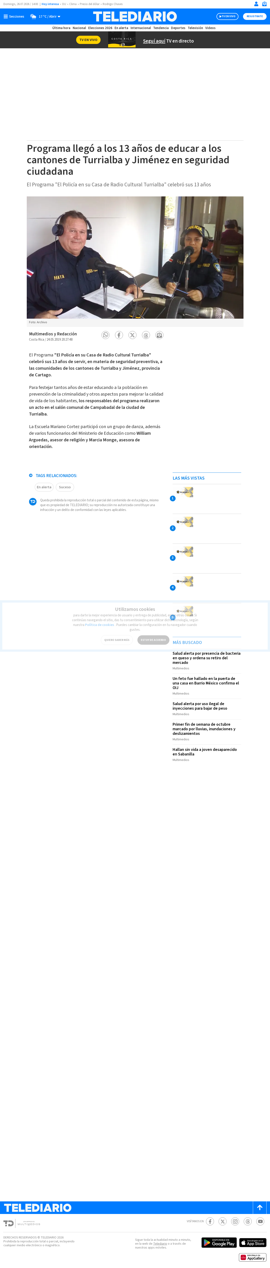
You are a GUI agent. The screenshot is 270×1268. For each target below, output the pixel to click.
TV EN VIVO (228, 16)
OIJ (64, 4)
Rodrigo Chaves (115, 4)
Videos (210, 28)
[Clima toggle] (44, 16)
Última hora (61, 28)
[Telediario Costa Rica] (135, 16)
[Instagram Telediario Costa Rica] (235, 1217)
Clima (73, 4)
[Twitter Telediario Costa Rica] (223, 1217)
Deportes (178, 28)
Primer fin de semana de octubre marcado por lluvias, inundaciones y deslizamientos (205, 726)
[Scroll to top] (260, 1203)
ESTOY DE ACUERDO (153, 634)
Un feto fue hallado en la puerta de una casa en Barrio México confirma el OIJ (205, 682)
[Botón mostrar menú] (14, 16)
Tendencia (161, 28)
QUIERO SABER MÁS (116, 634)
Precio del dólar (90, 4)
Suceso (65, 485)
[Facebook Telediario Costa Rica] (210, 1217)
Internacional (141, 28)
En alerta (122, 28)
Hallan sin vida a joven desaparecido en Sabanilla (206, 748)
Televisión (195, 28)
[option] (135, 261)
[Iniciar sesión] (256, 4)
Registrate (255, 16)
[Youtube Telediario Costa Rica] (260, 1217)
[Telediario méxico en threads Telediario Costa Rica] (248, 1217)
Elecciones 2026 (100, 28)
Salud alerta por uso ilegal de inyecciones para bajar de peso (201, 704)
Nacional (79, 28)
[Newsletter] (264, 5)
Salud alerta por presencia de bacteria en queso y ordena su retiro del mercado (205, 658)
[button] (105, 335)
